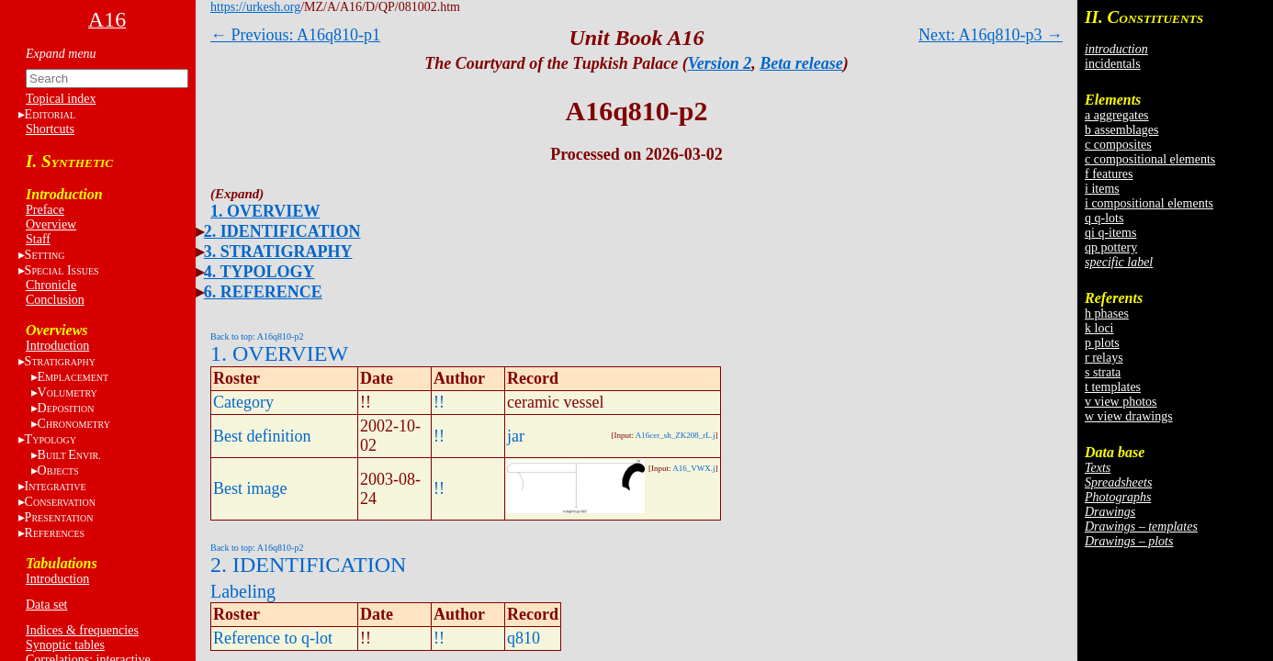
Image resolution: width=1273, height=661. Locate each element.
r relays (1104, 357)
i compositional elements (1149, 203)
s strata (1103, 372)
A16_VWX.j (693, 468)
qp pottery (1111, 247)
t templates (1113, 387)
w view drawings (1129, 416)
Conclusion (55, 300)
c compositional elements (1150, 159)
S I (62, 270)
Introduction (57, 346)
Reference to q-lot (272, 638)
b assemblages (1121, 130)
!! (439, 402)
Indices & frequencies (82, 630)
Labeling (243, 591)
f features (1108, 174)
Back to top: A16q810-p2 (256, 336)
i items (1102, 189)
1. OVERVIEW (265, 211)
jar (515, 436)
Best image (250, 488)
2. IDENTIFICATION (282, 231)
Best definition (262, 436)
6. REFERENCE (263, 292)
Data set (46, 604)
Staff (38, 239)
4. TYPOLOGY (259, 272)
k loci (1099, 328)
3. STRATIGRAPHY (278, 251)
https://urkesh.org (255, 7)
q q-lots (1104, 218)
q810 (523, 638)
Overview (51, 224)
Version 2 (720, 63)
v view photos (1121, 402)
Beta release (801, 63)
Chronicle (51, 285)
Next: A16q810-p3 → (990, 35)
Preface (45, 210)
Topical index (61, 99)
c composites (1118, 144)
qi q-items (1110, 233)
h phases (1107, 313)
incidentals (1113, 64)
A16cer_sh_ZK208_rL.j (675, 435)
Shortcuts (50, 129)
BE (69, 455)
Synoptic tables (65, 645)
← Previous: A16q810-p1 (295, 35)
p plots (1102, 343)
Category (243, 402)
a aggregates (1117, 115)
